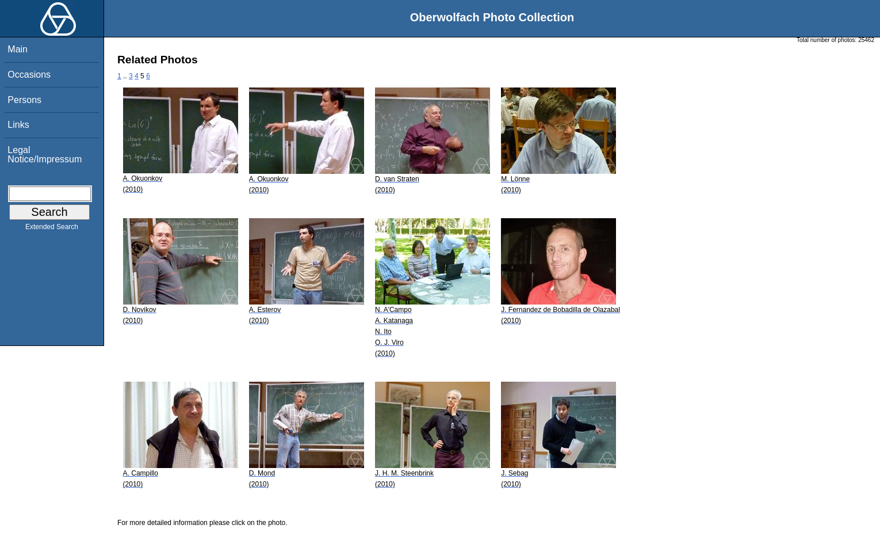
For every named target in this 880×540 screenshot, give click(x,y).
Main (17, 49)
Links (18, 125)
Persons (24, 100)
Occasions (29, 74)
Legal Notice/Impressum (44, 154)
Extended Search (51, 229)
